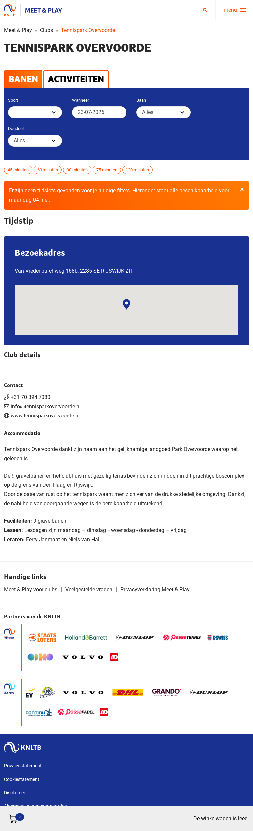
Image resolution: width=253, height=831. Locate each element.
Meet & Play (18, 30)
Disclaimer (14, 792)
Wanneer (80, 100)
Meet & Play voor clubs (30, 589)
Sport (13, 100)
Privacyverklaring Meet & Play (155, 589)
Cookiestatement (21, 779)
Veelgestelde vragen (88, 589)
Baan (141, 100)
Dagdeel (16, 128)
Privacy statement (23, 765)
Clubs (46, 30)
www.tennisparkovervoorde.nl (45, 416)
